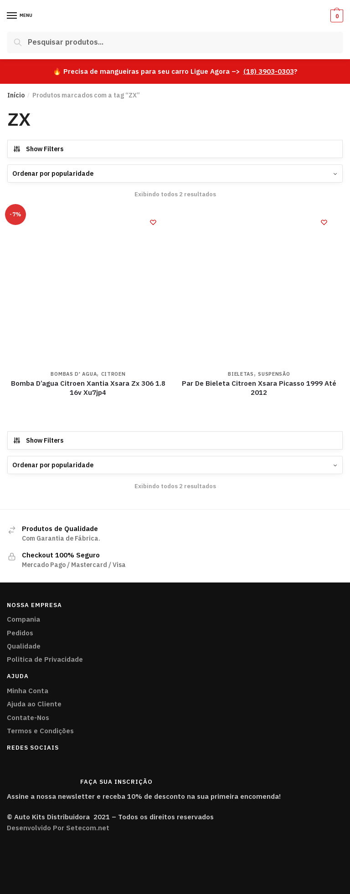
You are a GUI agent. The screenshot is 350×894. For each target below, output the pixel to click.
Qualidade (24, 646)
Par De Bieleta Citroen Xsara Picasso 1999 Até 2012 (259, 388)
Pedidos (20, 632)
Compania (23, 619)
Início (16, 95)
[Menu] (12, 16)
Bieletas (241, 374)
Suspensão (274, 374)
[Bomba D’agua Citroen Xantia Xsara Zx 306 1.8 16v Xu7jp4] (88, 287)
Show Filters (38, 149)
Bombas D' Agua (74, 374)
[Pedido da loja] (175, 173)
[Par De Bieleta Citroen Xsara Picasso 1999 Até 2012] (259, 287)
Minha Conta (27, 690)
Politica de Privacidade (45, 659)
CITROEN (113, 374)
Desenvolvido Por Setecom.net (58, 827)
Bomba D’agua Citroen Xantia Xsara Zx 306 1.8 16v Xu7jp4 (88, 388)
